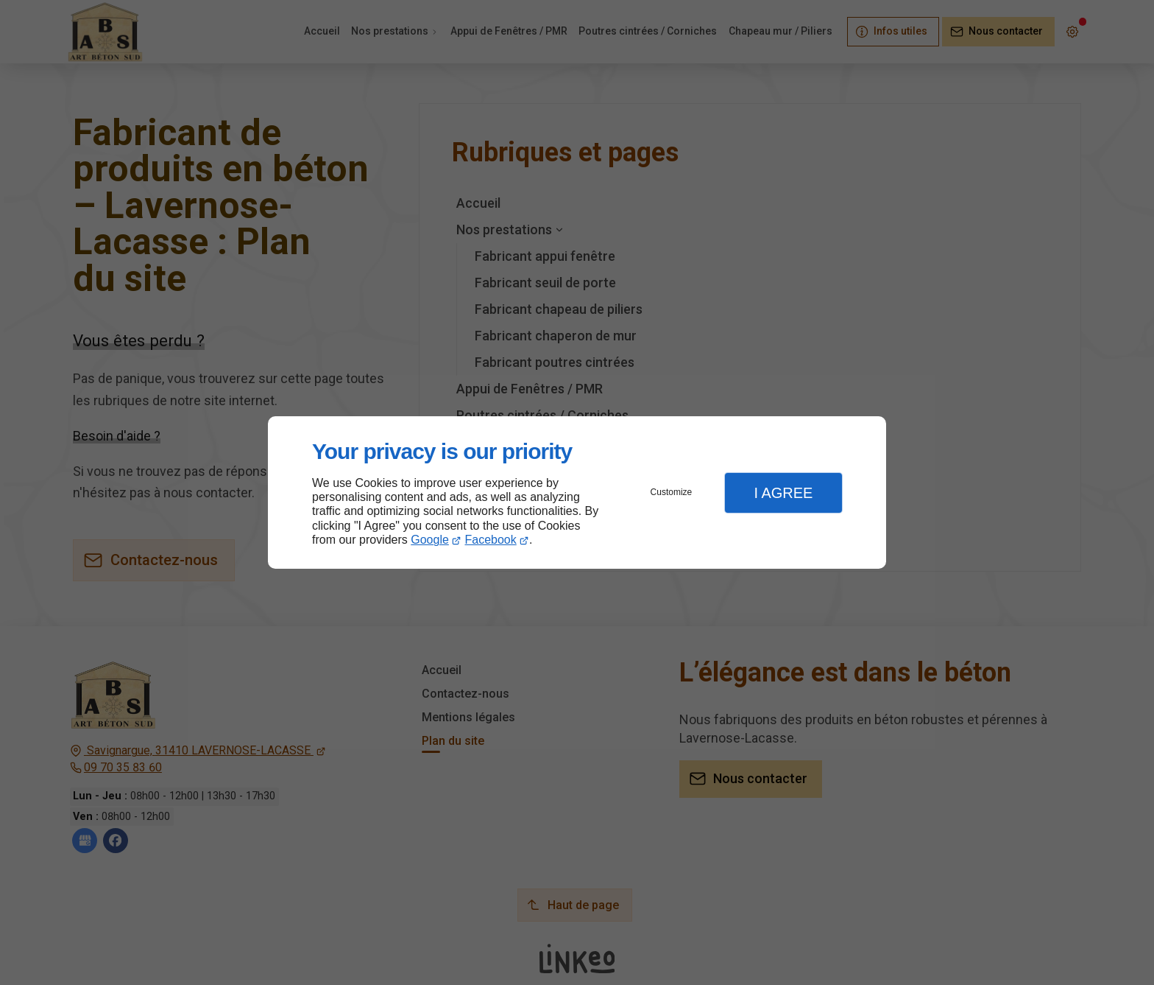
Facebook (491, 539)
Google (430, 539)
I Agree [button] (783, 493)
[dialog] (577, 492)
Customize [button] (672, 492)
